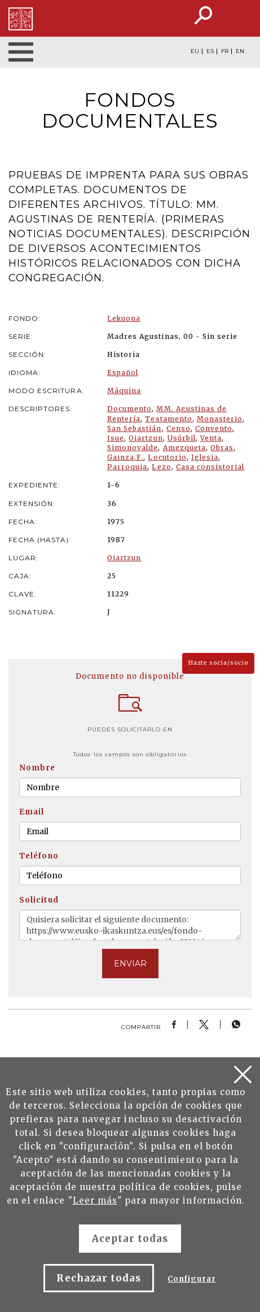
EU (195, 51)
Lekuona (123, 318)
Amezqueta (184, 447)
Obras (221, 447)
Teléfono (39, 856)
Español (122, 372)
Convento (213, 428)
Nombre (37, 768)
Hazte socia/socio (218, 662)
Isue (115, 438)
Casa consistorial (210, 467)
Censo (178, 428)
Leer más (95, 1200)
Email (31, 812)
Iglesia (204, 457)
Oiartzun (145, 438)
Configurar (192, 1279)
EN (240, 51)
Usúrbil (182, 438)
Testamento (168, 419)
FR (224, 51)
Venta (211, 438)
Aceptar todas (130, 1238)
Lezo (161, 467)
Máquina (124, 390)
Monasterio (220, 419)
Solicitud (39, 900)
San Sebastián (134, 428)
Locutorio (167, 457)
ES (210, 51)
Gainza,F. (125, 457)
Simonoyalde (132, 447)
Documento (129, 408)
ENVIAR (130, 963)
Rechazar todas (98, 1278)
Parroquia (127, 467)
